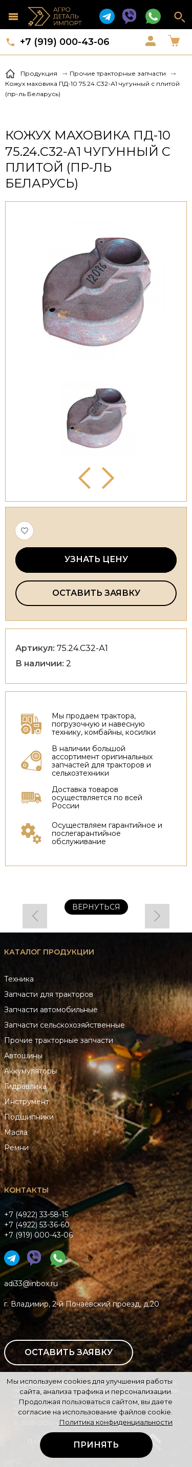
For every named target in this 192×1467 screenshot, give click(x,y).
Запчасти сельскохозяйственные (64, 1025)
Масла (16, 1132)
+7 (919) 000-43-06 (65, 42)
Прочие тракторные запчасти (58, 1040)
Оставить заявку (96, 593)
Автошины (23, 1055)
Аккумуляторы (30, 1071)
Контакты (26, 1190)
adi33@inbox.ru (31, 1283)
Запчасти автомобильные (51, 1009)
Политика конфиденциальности (116, 1422)
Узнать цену (96, 559)
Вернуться (96, 907)
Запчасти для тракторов (48, 994)
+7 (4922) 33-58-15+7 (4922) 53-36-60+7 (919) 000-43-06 (38, 1225)
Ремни (16, 1147)
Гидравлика (25, 1086)
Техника (19, 979)
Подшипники (29, 1117)
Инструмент (26, 1101)
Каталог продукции (49, 952)
